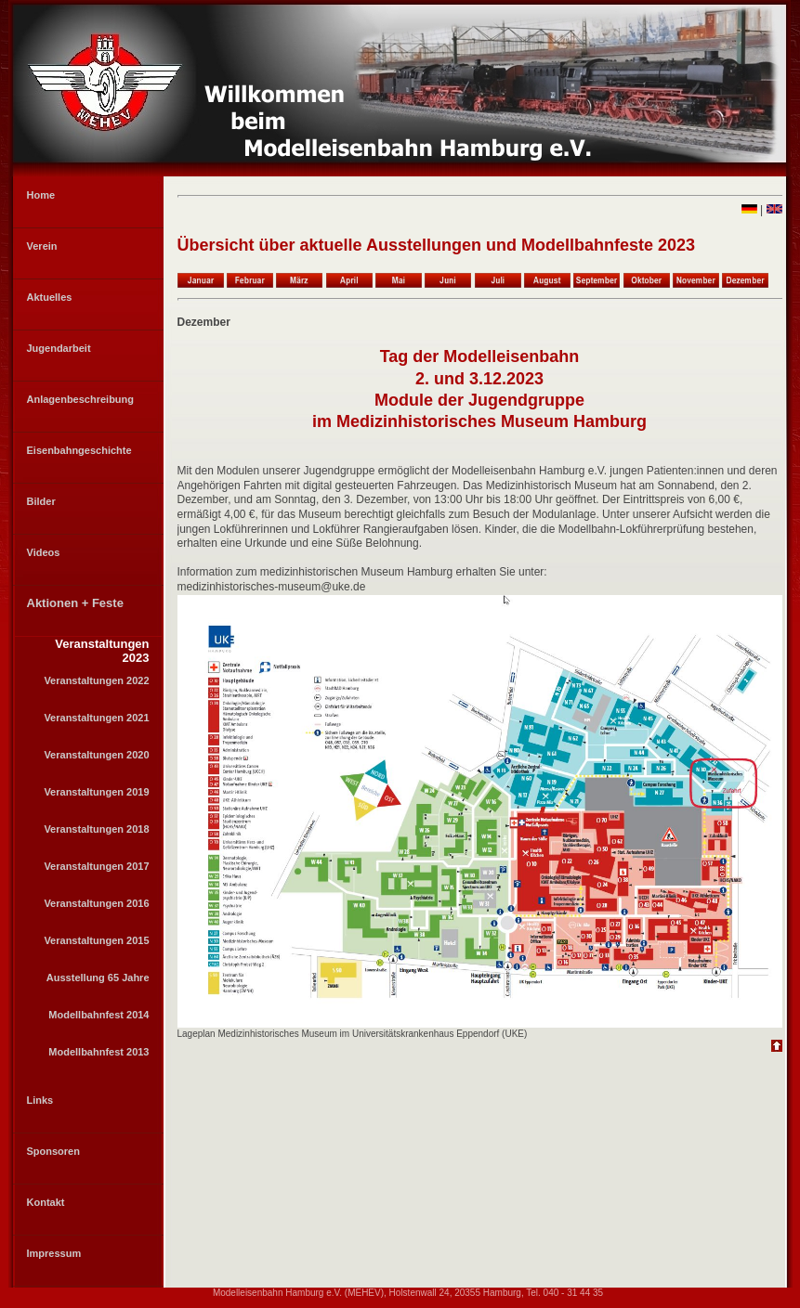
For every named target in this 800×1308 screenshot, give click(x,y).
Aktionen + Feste (75, 603)
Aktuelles (49, 297)
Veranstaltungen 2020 (96, 754)
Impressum (54, 1253)
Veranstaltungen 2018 (96, 829)
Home (41, 195)
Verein (42, 246)
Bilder (41, 501)
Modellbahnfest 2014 (98, 1014)
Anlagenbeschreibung (81, 399)
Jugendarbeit (59, 348)
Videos (43, 552)
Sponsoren (53, 1151)
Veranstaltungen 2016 (96, 903)
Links (40, 1100)
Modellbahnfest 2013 (98, 1051)
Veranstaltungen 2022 (96, 680)
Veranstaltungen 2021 (96, 717)
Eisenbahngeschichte (79, 450)
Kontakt (46, 1202)
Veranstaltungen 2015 (96, 940)
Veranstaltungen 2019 (96, 791)
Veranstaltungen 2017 (96, 866)
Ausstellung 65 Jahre (98, 977)
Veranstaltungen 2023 (102, 651)
